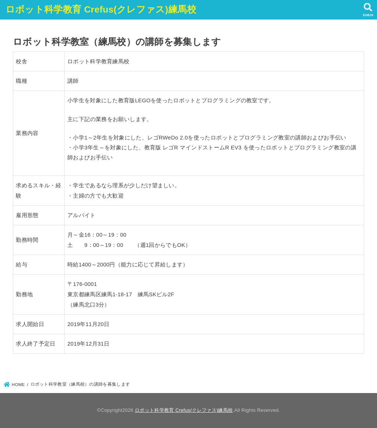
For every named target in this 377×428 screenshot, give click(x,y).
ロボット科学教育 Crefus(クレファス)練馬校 (101, 9)
